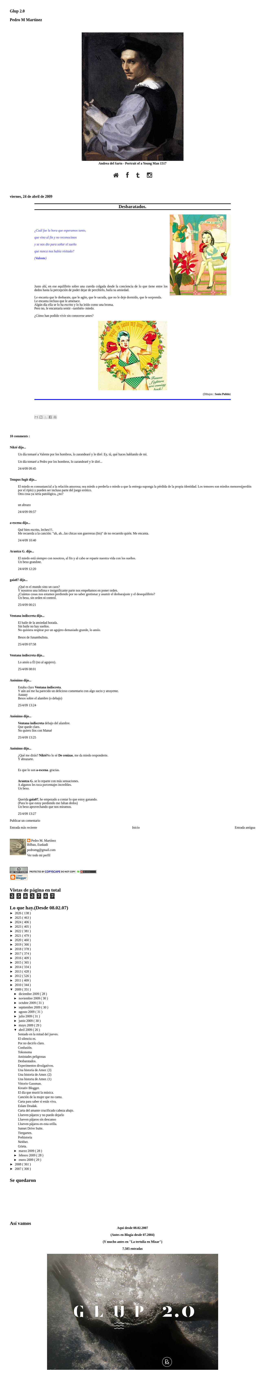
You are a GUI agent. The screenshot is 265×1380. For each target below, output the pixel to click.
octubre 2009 (28, 1003)
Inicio (136, 827)
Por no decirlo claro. (31, 1043)
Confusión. (25, 1047)
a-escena (16, 522)
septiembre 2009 (30, 1007)
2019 (18, 944)
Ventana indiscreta (23, 615)
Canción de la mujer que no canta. (40, 1097)
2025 (18, 917)
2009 (18, 989)
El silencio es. (27, 1038)
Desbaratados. (132, 206)
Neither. (23, 1142)
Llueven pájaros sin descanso (37, 1119)
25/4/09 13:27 (27, 813)
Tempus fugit (19, 479)
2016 (18, 958)
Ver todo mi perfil (38, 855)
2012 (18, 976)
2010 (18, 985)
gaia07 (15, 580)
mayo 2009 (26, 1025)
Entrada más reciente (23, 827)
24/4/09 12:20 (27, 569)
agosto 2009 (27, 1011)
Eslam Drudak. (27, 1106)
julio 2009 (26, 1016)
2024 (18, 922)
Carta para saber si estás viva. (37, 1101)
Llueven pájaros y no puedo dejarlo (41, 1115)
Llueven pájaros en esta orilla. (37, 1124)
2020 (18, 940)
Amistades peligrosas (32, 1056)
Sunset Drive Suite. (30, 1128)
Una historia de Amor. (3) (34, 1070)
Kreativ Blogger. (29, 1088)
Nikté (14, 447)
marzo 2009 (27, 1151)
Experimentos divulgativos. (36, 1065)
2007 (18, 1168)
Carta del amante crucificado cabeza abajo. (46, 1110)
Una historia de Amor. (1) (34, 1079)
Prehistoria (25, 1137)
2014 (18, 967)
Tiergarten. (25, 1133)
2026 (18, 913)
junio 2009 (26, 1020)
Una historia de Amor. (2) (34, 1074)
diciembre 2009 (29, 994)
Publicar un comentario (25, 820)
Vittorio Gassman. (30, 1083)
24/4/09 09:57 (27, 511)
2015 (18, 962)
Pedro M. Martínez (43, 840)
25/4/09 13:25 (27, 737)
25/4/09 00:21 (27, 604)
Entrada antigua (245, 827)
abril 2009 (26, 1029)
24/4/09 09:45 (27, 468)
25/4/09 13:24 (27, 705)
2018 (18, 949)
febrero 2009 (27, 1155)
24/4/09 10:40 (27, 540)
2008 (18, 1164)
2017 (18, 953)
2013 (18, 971)
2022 (18, 931)
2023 (18, 926)
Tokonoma (25, 1052)
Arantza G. (18, 551)
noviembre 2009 (30, 998)
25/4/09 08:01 (27, 669)
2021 (18, 935)
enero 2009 (26, 1159)
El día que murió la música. (36, 1092)
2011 (18, 980)
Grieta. (22, 1146)
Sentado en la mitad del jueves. (38, 1034)
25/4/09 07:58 (27, 644)
